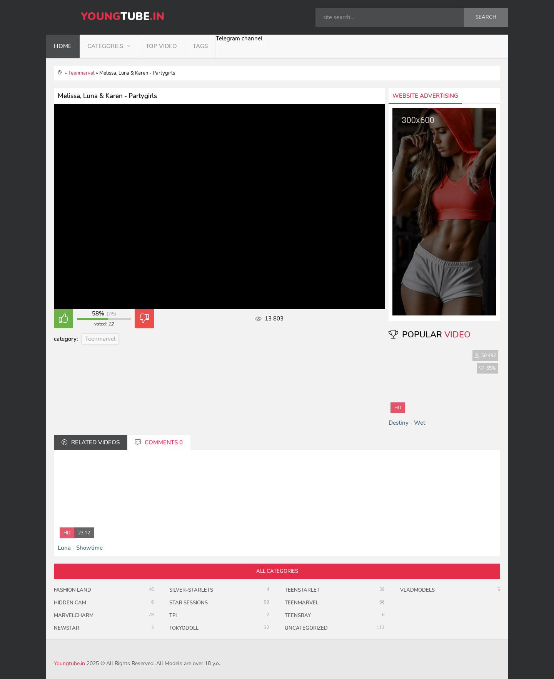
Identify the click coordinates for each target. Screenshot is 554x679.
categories (105, 46)
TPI (173, 615)
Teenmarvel (100, 339)
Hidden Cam (70, 602)
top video (161, 46)
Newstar (66, 628)
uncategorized (306, 628)
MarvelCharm (73, 615)
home (63, 46)
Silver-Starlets (191, 590)
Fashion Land (72, 590)
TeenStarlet (302, 590)
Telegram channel (239, 38)
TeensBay (298, 615)
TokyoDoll (184, 628)
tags (200, 46)
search (486, 17)
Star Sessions (188, 602)
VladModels (417, 590)
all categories (277, 571)
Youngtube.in (69, 663)
